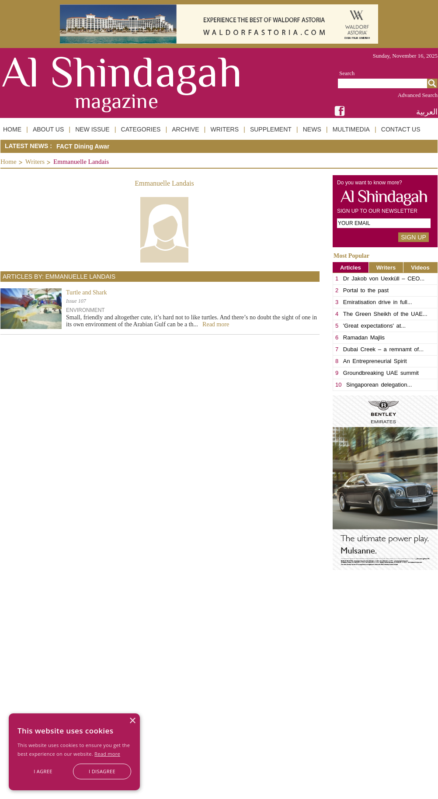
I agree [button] (43, 771)
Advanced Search (418, 95)
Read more (107, 754)
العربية (427, 111)
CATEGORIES (141, 129)
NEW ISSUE (92, 129)
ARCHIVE (185, 129)
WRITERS (224, 129)
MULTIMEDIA (351, 129)
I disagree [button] (102, 771)
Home (8, 161)
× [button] (132, 721)
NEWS (312, 129)
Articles (350, 267)
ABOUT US (48, 129)
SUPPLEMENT (271, 129)
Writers (35, 161)
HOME (12, 129)
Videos (420, 267)
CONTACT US (401, 129)
